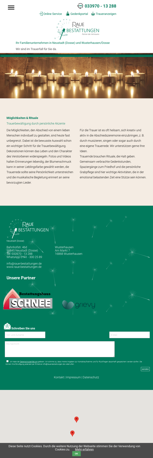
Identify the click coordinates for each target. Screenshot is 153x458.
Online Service (52, 14)
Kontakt (59, 380)
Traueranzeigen (106, 14)
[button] (72, 436)
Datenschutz (91, 380)
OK (76, 453)
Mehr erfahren (84, 449)
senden (145, 371)
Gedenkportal (79, 14)
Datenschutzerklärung (29, 364)
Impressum (73, 380)
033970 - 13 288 (100, 6)
